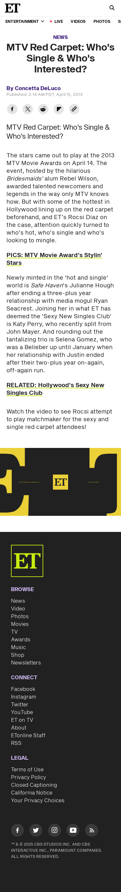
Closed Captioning (34, 785)
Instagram (23, 697)
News (60, 37)
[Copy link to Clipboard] (74, 109)
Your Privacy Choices (38, 800)
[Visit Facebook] (17, 831)
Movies (20, 624)
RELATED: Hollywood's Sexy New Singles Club (55, 389)
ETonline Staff (28, 735)
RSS (16, 743)
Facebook (23, 689)
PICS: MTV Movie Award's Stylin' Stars (54, 259)
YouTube (22, 712)
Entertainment (24, 22)
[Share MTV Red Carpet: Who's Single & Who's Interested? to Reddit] (43, 109)
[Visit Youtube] (72, 831)
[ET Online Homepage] (14, 8)
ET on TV (22, 720)
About (18, 728)
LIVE (59, 22)
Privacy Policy (28, 777)
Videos (78, 22)
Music (18, 647)
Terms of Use (27, 770)
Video (18, 609)
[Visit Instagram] (54, 831)
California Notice (31, 793)
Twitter (19, 705)
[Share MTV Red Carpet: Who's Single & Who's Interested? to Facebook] (12, 109)
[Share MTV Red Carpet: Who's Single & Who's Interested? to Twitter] (28, 109)
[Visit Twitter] (35, 831)
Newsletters (26, 663)
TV (14, 632)
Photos (102, 22)
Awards (20, 640)
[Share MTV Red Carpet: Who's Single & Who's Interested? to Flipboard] (59, 109)
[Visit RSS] (91, 831)
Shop (17, 655)
